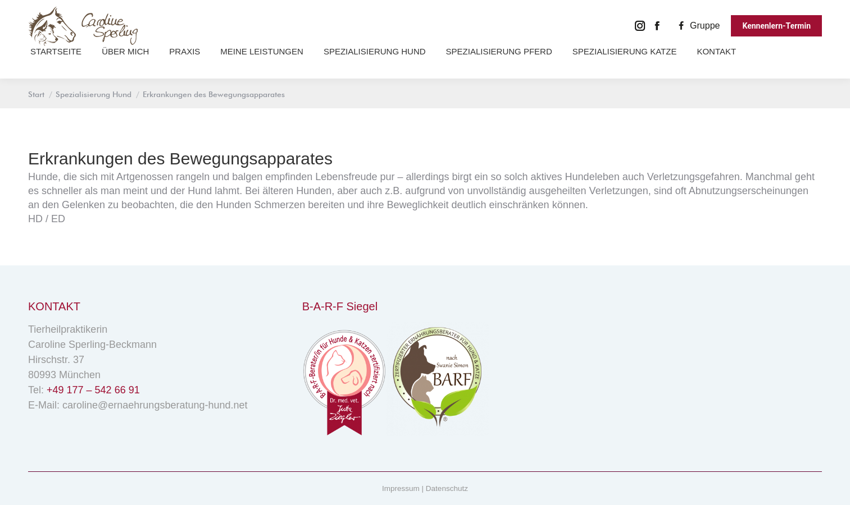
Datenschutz (447, 488)
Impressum (401, 488)
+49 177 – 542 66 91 (93, 390)
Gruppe (697, 25)
